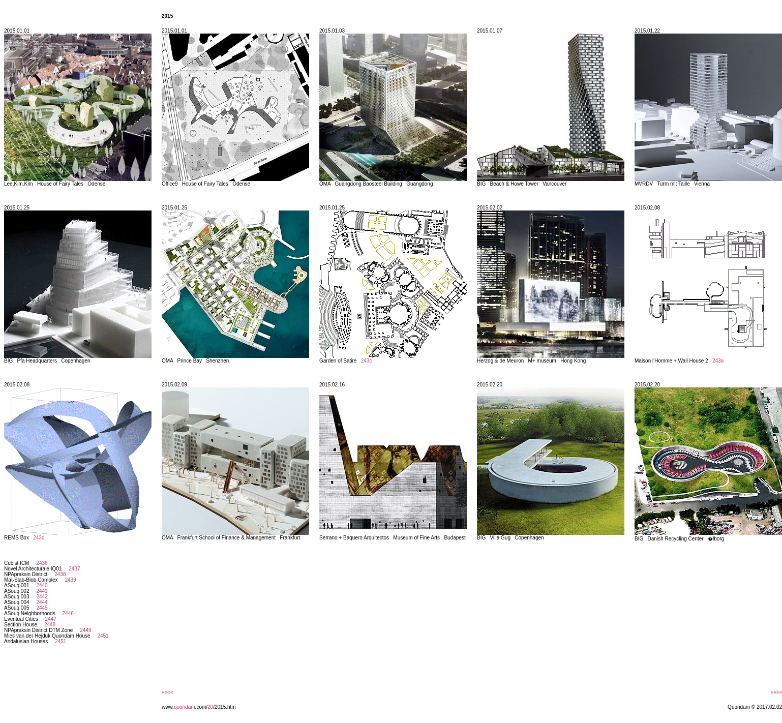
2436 (41, 563)
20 (210, 707)
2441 (41, 591)
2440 (41, 585)
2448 (48, 624)
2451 (102, 636)
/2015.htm (224, 707)
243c (366, 361)
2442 (41, 596)
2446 (66, 613)
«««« (167, 692)
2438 (59, 574)
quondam (184, 707)
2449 (84, 630)
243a (718, 361)
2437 (73, 568)
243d (38, 537)
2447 (49, 619)
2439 (69, 580)
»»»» (776, 692)
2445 (41, 608)
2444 (41, 602)
